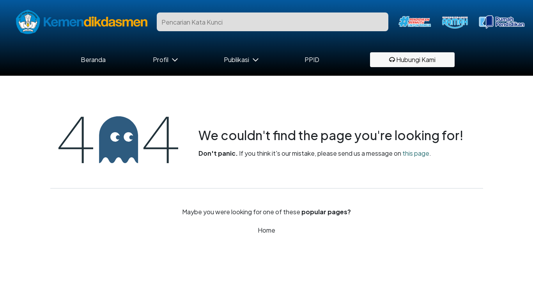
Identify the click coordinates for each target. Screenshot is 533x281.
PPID (312, 60)
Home (266, 230)
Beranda (93, 60)
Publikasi (236, 60)
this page (415, 153)
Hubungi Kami (412, 59)
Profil (160, 60)
